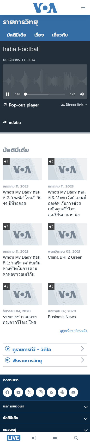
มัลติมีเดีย (16, 34)
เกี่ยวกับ (60, 34)
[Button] (12, 123)
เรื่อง (39, 34)
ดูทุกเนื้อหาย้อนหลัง (73, 331)
